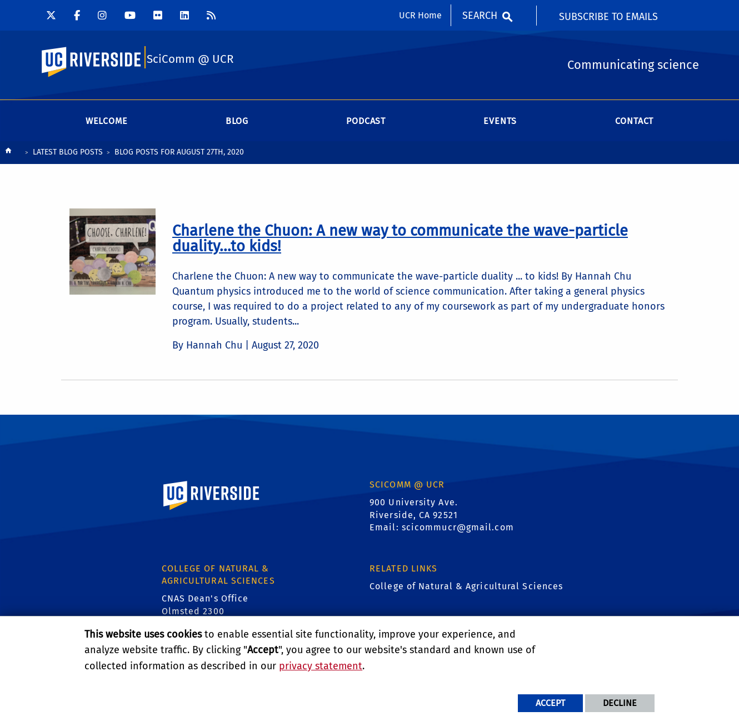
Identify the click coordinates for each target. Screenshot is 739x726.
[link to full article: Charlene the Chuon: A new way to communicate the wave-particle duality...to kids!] (400, 242)
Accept (550, 703)
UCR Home (420, 15)
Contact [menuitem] (634, 125)
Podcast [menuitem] (366, 125)
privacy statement (320, 666)
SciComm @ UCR (190, 62)
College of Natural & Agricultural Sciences (466, 590)
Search (479, 15)
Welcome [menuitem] (107, 125)
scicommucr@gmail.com (458, 531)
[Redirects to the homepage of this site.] (8, 157)
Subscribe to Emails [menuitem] (608, 17)
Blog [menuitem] (237, 125)
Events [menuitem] (500, 125)
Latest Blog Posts (68, 156)
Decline (620, 703)
